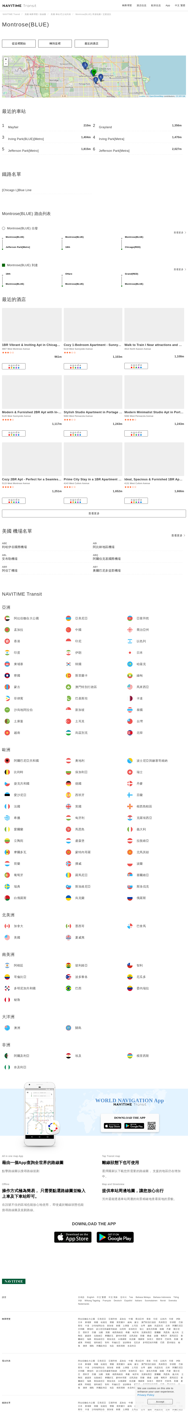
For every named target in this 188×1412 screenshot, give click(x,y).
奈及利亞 (132, 1346)
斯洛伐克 (111, 1339)
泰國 (118, 1326)
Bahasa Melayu (143, 1297)
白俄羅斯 (122, 1339)
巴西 (162, 1342)
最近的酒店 (92, 43)
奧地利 (90, 1329)
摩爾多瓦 (109, 1336)
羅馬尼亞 (174, 1336)
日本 (80, 1322)
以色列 (163, 1319)
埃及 (112, 1346)
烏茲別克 (158, 1326)
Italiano (138, 1300)
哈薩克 (104, 1322)
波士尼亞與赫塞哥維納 (106, 1329)
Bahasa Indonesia (162, 1297)
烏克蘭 (132, 1339)
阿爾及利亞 (102, 1346)
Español (128, 1300)
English (90, 1297)
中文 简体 (113, 1297)
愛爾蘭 (157, 1332)
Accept (160, 1401)
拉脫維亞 (98, 1336)
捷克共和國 (152, 1329)
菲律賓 (173, 1322)
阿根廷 (88, 1342)
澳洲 (85, 1346)
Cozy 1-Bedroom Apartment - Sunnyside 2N (97, 345)
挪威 (149, 1336)
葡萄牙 (164, 1336)
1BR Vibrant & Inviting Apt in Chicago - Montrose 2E (41, 345)
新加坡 (110, 1326)
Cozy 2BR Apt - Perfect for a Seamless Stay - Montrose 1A (46, 479)
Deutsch (118, 1300)
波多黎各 (127, 1342)
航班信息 (156, 5)
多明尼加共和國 (150, 1342)
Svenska (173, 1300)
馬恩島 (166, 1332)
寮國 (112, 1322)
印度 (171, 1319)
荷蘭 (142, 1336)
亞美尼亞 (102, 1319)
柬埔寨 (88, 1322)
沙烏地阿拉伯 (98, 1326)
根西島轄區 (117, 1332)
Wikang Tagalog (92, 1300)
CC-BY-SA (180, 96)
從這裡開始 (19, 43)
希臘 (128, 1332)
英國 (108, 1332)
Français (107, 1300)
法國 (101, 1332)
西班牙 (86, 1332)
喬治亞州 (139, 1319)
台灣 (143, 1326)
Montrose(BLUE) (25, 24)
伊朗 (178, 1319)
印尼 (155, 1319)
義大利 (175, 1332)
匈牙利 (135, 1332)
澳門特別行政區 (148, 1322)
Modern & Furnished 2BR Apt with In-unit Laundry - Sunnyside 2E (51, 412)
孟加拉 (123, 1319)
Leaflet (142, 96)
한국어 (123, 1297)
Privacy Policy (145, 1394)
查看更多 (180, 232)
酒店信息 (141, 5)
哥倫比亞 (116, 1342)
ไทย (131, 1297)
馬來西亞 (163, 1322)
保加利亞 (133, 1329)
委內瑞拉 (171, 1342)
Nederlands (83, 1304)
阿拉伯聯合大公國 (86, 1319)
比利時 (123, 1329)
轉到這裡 (55, 43)
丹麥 (169, 1329)
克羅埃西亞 (146, 1332)
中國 (131, 1319)
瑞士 (142, 1329)
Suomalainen (151, 1300)
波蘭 (156, 1336)
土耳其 (135, 1326)
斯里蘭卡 (121, 1322)
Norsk (163, 1300)
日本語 (81, 1297)
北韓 (168, 1326)
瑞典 (89, 1339)
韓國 (96, 1322)
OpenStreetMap (156, 96)
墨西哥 (159, 1339)
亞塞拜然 (113, 1319)
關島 (92, 1346)
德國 (162, 1329)
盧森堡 (88, 1336)
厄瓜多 (137, 1342)
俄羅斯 (141, 1339)
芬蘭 (94, 1332)
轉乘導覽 (127, 5)
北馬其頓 (133, 1336)
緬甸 (130, 1322)
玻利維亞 (98, 1342)
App (168, 5)
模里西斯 (121, 1346)
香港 (149, 1319)
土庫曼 (126, 1326)
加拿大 (150, 1339)
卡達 (87, 1326)
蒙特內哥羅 (121, 1336)
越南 (150, 1326)
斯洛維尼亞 (99, 1339)
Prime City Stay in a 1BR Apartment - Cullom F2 (100, 479)
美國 (176, 1339)
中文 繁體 (101, 1297)
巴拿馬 (168, 1339)
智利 (107, 1342)
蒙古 (136, 1322)
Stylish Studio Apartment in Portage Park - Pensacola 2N (107, 412)
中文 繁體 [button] (180, 5)
